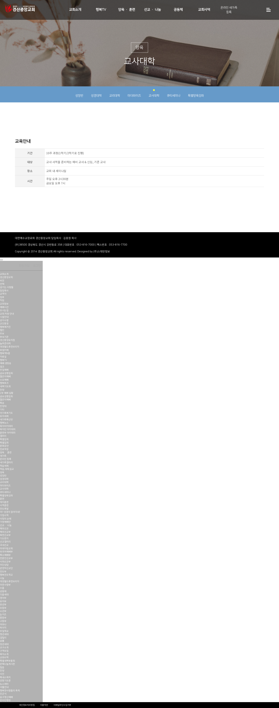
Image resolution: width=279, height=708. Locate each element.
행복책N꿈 (5, 353)
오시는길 (4, 310)
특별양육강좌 (196, 93)
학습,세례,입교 (7, 469)
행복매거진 (5, 327)
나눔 (2, 578)
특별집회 (4, 439)
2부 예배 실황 (6, 393)
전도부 (3, 571)
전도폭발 (4, 508)
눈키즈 (3, 614)
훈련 (2, 499)
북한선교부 (5, 535)
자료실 (3, 356)
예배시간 (4, 307)
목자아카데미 (6, 426)
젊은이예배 (5, 376)
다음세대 (4, 594)
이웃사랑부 (5, 585)
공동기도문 (5, 680)
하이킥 (3, 627)
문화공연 (4, 446)
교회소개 (75, 10)
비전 (2, 280)
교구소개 (4, 647)
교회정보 (4, 304)
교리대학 (114, 93)
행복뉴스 (4, 422)
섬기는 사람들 (6, 287)
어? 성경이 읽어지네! (10, 512)
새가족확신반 (6, 419)
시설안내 (4, 317)
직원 (2, 300)
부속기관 (4, 337)
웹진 (2, 330)
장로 (2, 297)
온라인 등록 (5, 459)
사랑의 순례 (5, 518)
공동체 (178, 10)
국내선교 (4, 545)
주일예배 (4, 370)
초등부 (3, 608)
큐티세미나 (173, 93)
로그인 (37, 265)
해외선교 (4, 528)
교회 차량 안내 (7, 314)
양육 (2, 472)
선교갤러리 (5, 541)
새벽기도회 (5, 386)
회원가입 (24, 265)
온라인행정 (5, 700)
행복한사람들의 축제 (10, 690)
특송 (2, 403)
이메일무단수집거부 (62, 705)
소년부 (3, 611)
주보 (2, 333)
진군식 (3, 694)
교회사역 (204, 10)
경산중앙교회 (6, 277)
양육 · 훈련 (126, 10)
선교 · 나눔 (152, 10)
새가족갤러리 (6, 462)
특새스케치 (5, 677)
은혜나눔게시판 (7, 664)
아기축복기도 (6, 413)
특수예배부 (5, 555)
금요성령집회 (6, 373)
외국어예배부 (6, 551)
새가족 (3, 456)
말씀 (2, 667)
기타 (2, 409)
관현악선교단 (6, 568)
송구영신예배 (6, 697)
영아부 (3, 598)
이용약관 (44, 705)
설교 (2, 366)
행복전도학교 (6, 575)
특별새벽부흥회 (7, 661)
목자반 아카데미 (7, 429)
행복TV (101, 10)
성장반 (79, 93)
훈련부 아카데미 (7, 432)
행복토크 (4, 383)
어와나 (3, 624)
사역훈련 (4, 505)
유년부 (3, 604)
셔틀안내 (4, 687)
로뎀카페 (4, 350)
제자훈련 (4, 502)
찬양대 (3, 406)
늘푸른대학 (5, 343)
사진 (2, 674)
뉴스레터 (4, 684)
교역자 (3, 294)
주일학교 (4, 631)
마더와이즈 (134, 93)
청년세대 (4, 634)
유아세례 (4, 416)
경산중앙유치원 (7, 340)
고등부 (3, 621)
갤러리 (3, 436)
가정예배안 (5, 522)
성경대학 (96, 93)
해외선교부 (5, 532)
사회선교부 (5, 561)
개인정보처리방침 (27, 705)
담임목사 (4, 290)
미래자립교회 (6, 548)
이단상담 (4, 565)
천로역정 (4, 449)
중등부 (3, 617)
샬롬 (2, 641)
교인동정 (4, 323)
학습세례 (4, 466)
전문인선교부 (6, 558)
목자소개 (4, 654)
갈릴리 (3, 637)
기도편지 (4, 538)
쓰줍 (2, 588)
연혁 (2, 284)
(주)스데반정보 (101, 251)
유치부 (3, 601)
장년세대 (4, 644)
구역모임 (4, 651)
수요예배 (4, 380)
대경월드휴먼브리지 (9, 346)
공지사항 (4, 320)
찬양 (2, 390)
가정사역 (4, 515)
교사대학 (154, 93)
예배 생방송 (5, 363)
